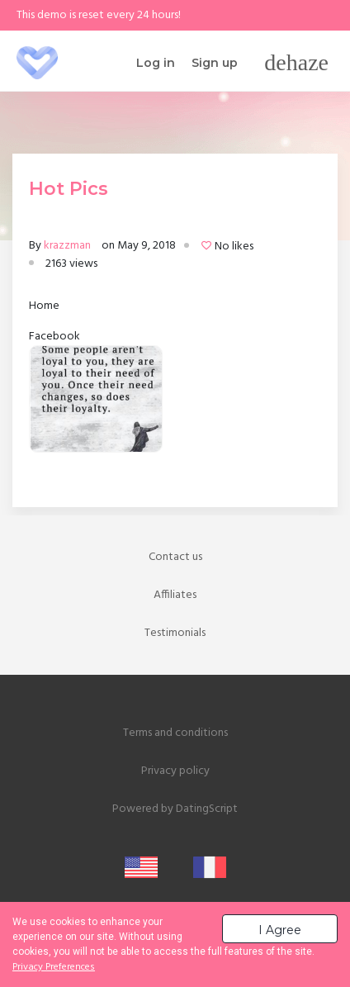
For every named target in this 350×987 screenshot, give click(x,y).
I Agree (279, 930)
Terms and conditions (175, 733)
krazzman (67, 245)
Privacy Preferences (53, 967)
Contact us (175, 557)
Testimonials (175, 633)
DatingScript (207, 809)
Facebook (54, 336)
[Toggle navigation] (296, 63)
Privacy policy (175, 771)
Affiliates (175, 595)
